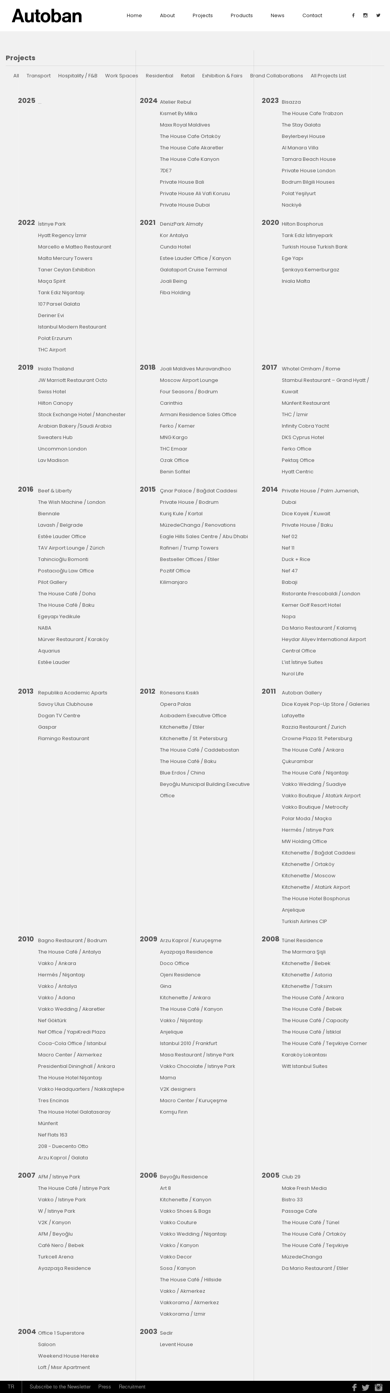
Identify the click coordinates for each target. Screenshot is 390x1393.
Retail (188, 75)
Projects (203, 15)
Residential (159, 75)
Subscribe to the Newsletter (60, 1387)
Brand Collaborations (276, 75)
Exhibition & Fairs (222, 75)
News (278, 15)
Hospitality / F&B (78, 75)
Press (104, 1387)
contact (312, 15)
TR (11, 1387)
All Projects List (328, 75)
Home (134, 15)
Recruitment (132, 1387)
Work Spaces (121, 75)
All (16, 75)
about (167, 15)
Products (242, 15)
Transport (39, 75)
